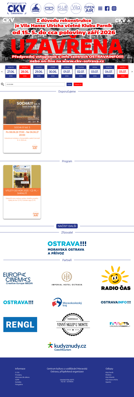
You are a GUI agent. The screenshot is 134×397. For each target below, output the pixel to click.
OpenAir (108, 382)
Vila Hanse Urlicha (112, 380)
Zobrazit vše (78, 84)
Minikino (108, 375)
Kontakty (18, 382)
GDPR (17, 380)
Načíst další (67, 226)
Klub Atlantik (110, 377)
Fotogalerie (19, 384)
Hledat (69, 84)
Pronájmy (18, 375)
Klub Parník (109, 372)
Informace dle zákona (22, 377)
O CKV (17, 372)
